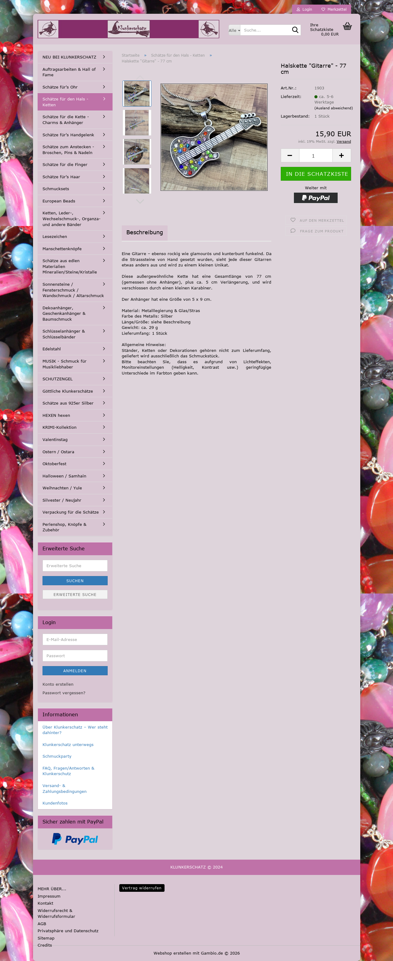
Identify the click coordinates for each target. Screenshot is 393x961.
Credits (45, 945)
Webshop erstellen (172, 953)
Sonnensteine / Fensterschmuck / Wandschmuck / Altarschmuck (73, 290)
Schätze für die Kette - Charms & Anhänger (66, 119)
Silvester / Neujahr (62, 500)
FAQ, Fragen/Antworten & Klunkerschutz (68, 771)
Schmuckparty (57, 756)
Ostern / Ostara (58, 451)
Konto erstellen (58, 684)
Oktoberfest (54, 463)
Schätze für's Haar (61, 176)
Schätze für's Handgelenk (68, 134)
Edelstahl (52, 348)
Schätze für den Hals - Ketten (65, 101)
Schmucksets (56, 188)
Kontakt (45, 903)
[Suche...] (234, 30)
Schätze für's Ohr (60, 87)
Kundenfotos (55, 803)
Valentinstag (55, 439)
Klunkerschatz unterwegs (68, 744)
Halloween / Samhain (64, 475)
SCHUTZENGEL (57, 378)
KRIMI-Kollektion (59, 427)
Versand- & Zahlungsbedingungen (65, 788)
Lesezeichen (55, 236)
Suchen (75, 580)
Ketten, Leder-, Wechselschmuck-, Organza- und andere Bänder (72, 218)
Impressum (49, 896)
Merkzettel (334, 9)
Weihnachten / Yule (62, 487)
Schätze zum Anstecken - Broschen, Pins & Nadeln (68, 149)
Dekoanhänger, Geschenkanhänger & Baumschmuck (64, 313)
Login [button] (304, 9)
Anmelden (75, 671)
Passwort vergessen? (64, 692)
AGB (42, 923)
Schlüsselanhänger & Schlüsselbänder (64, 334)
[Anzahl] (316, 155)
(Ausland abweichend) (333, 108)
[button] (140, 201)
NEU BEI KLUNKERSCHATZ (69, 57)
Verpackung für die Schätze (71, 512)
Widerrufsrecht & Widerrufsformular (56, 913)
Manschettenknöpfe (62, 248)
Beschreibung (144, 232)
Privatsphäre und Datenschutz (68, 930)
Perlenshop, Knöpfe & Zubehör (64, 527)
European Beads (59, 200)
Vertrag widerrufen (142, 888)
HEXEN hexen (56, 415)
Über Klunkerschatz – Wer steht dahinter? (75, 730)
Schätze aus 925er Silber (68, 403)
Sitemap (46, 938)
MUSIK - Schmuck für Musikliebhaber (65, 364)
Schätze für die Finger (65, 164)
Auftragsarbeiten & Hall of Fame (69, 72)
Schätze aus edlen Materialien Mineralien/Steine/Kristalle (70, 266)
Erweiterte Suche (75, 594)
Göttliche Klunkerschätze (68, 391)
